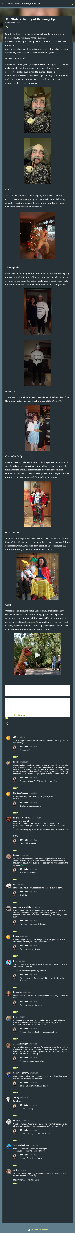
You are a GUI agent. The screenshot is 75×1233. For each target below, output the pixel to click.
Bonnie (16, 855)
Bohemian (17, 992)
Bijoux (16, 762)
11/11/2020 (33, 746)
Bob (15, 961)
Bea (15, 1017)
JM (14, 737)
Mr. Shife (24, 746)
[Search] (71, 4)
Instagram (30, 622)
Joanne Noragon (20, 1044)
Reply (15, 757)
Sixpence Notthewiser (23, 818)
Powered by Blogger (37, 1230)
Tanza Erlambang (21, 1145)
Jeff (15, 1170)
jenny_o (16, 1120)
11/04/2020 (20, 884)
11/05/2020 (34, 1073)
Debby (16, 936)
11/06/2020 (24, 1098)
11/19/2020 (22, 1170)
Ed (14, 884)
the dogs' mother (21, 793)
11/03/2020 (21, 737)
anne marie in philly (22, 907)
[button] (6, 27)
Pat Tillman (19, 715)
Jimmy (16, 1098)
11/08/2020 (33, 1145)
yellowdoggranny (21, 1073)
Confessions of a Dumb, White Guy (23, 4)
